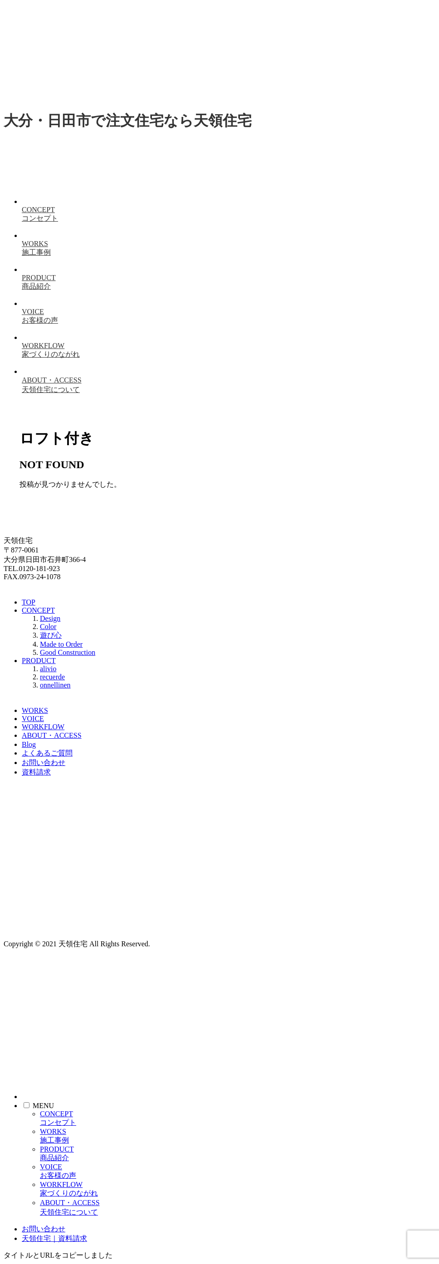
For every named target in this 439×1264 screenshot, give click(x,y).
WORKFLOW (43, 727)
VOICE (33, 718)
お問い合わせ (43, 762)
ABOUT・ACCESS (52, 735)
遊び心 (51, 635)
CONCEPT (38, 610)
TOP (28, 602)
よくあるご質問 (47, 753)
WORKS (35, 710)
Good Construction (67, 652)
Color (48, 626)
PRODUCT (39, 660)
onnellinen (55, 685)
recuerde (52, 677)
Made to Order (61, 644)
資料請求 (36, 772)
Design (50, 618)
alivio (48, 669)
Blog (29, 744)
